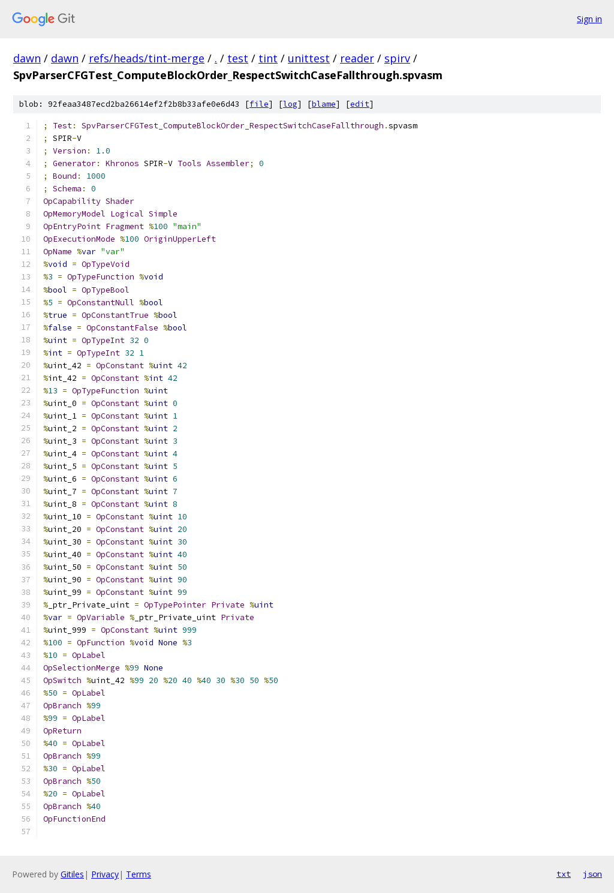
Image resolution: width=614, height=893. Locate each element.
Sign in (589, 19)
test (237, 58)
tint (268, 58)
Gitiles (72, 874)
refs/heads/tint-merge (146, 58)
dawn (27, 58)
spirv (397, 58)
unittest (309, 58)
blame (324, 104)
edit (359, 104)
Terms (138, 874)
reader (357, 58)
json (592, 873)
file (259, 104)
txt (563, 873)
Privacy (105, 874)
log (290, 104)
